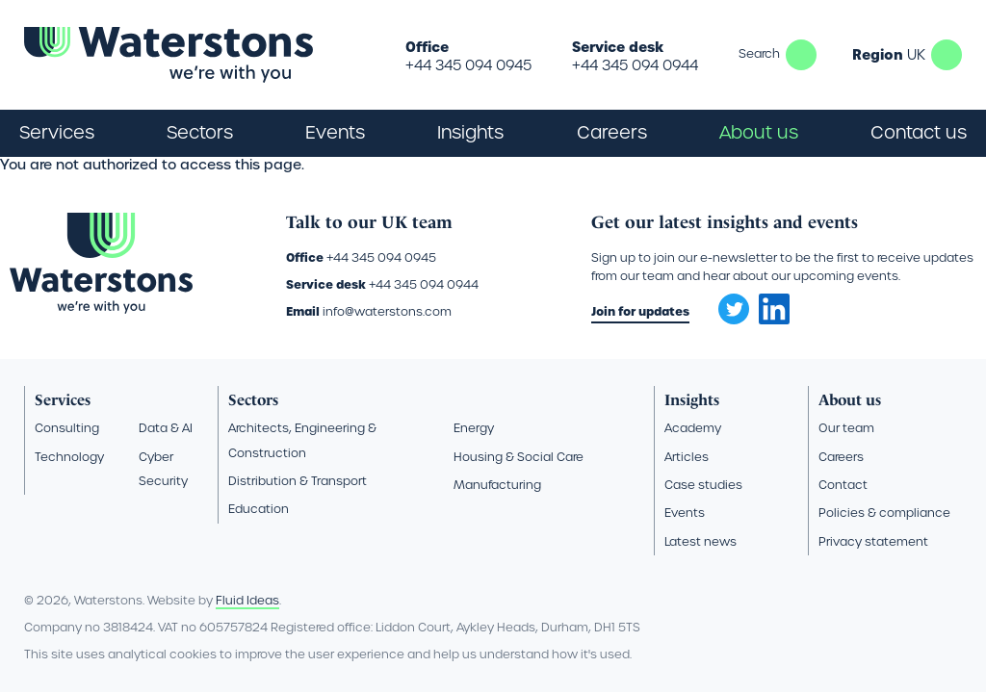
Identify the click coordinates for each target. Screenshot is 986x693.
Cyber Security (163, 468)
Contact (843, 484)
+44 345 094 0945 (468, 65)
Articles (686, 456)
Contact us (918, 132)
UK (946, 54)
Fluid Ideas (247, 600)
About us (849, 400)
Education (258, 508)
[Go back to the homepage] (168, 55)
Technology (69, 456)
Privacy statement (873, 541)
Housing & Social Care (519, 456)
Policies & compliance (884, 512)
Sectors (253, 400)
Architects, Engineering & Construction (302, 440)
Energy (474, 428)
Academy (692, 428)
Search (801, 54)
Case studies (703, 484)
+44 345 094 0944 (635, 65)
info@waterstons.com (387, 311)
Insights (470, 132)
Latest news (700, 541)
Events (335, 132)
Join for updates (640, 311)
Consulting (67, 428)
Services (63, 400)
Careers (841, 456)
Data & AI (166, 428)
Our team (846, 428)
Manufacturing (497, 484)
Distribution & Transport (297, 481)
